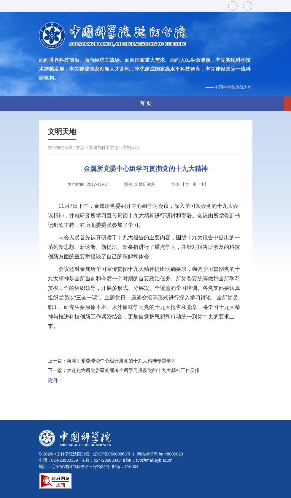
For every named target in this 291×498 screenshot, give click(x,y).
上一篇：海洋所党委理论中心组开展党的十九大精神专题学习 (112, 360)
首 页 (145, 103)
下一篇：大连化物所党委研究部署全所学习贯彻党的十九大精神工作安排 (124, 370)
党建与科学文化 (103, 147)
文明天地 (62, 132)
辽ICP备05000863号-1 (114, 454)
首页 (80, 147)
